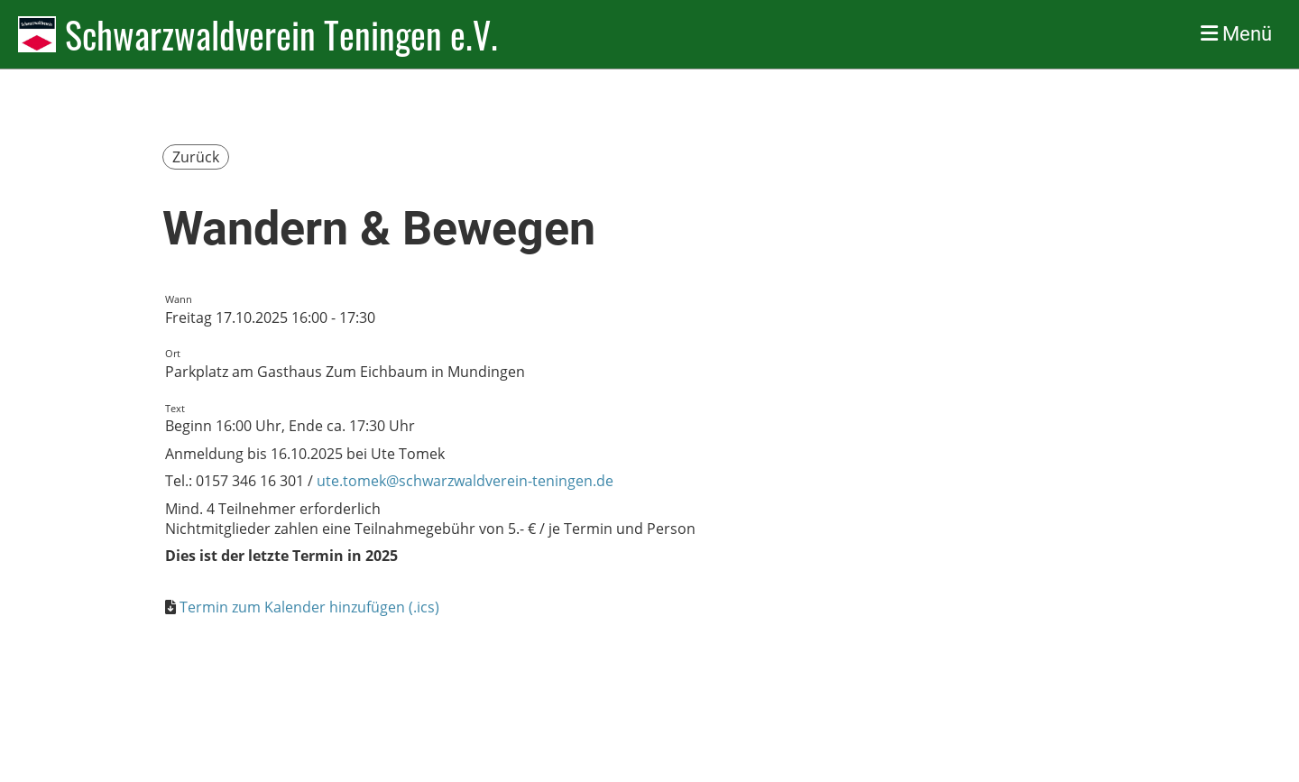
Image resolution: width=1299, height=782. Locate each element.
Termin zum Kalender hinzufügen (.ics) (309, 607)
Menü (1236, 34)
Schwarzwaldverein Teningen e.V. (281, 34)
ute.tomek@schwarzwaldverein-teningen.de (465, 481)
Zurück (195, 157)
